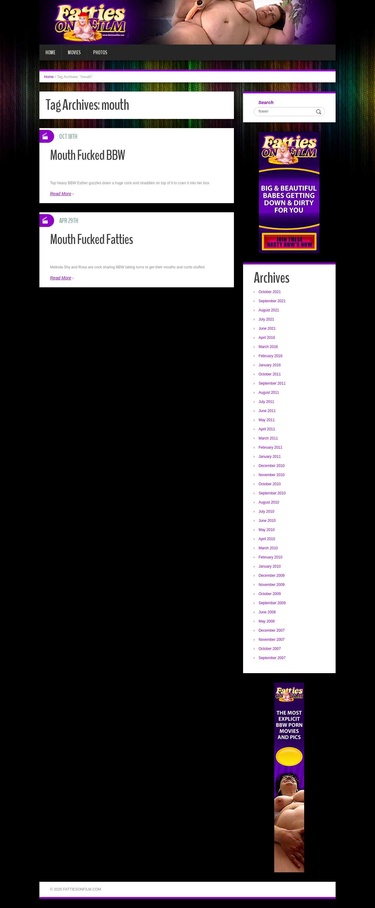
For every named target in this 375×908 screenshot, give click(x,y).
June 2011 (267, 411)
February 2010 (270, 557)
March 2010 (268, 548)
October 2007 (270, 649)
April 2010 (267, 539)
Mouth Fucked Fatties (91, 239)
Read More (60, 193)
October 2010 (270, 484)
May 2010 (267, 530)
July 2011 (266, 402)
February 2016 (270, 356)
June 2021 (267, 328)
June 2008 (267, 612)
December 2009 (272, 575)
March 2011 (268, 438)
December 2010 (272, 466)
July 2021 (266, 319)
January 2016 (270, 365)
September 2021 (272, 301)
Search (266, 102)
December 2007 (272, 630)
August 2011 (269, 392)
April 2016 (267, 338)
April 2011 (267, 429)
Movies (74, 52)
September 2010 (272, 493)
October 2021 (270, 292)
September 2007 (272, 658)
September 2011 (272, 383)
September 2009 (272, 603)
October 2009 (270, 594)
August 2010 (269, 502)
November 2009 (272, 585)
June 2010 (267, 521)
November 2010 (272, 475)
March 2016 (268, 347)
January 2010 (270, 566)
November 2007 (272, 639)
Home (50, 52)
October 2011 (270, 374)
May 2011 (267, 420)
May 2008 (267, 621)
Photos (100, 52)
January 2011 (270, 456)
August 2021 (269, 310)
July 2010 (266, 511)
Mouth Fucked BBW (87, 155)
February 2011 (270, 447)
